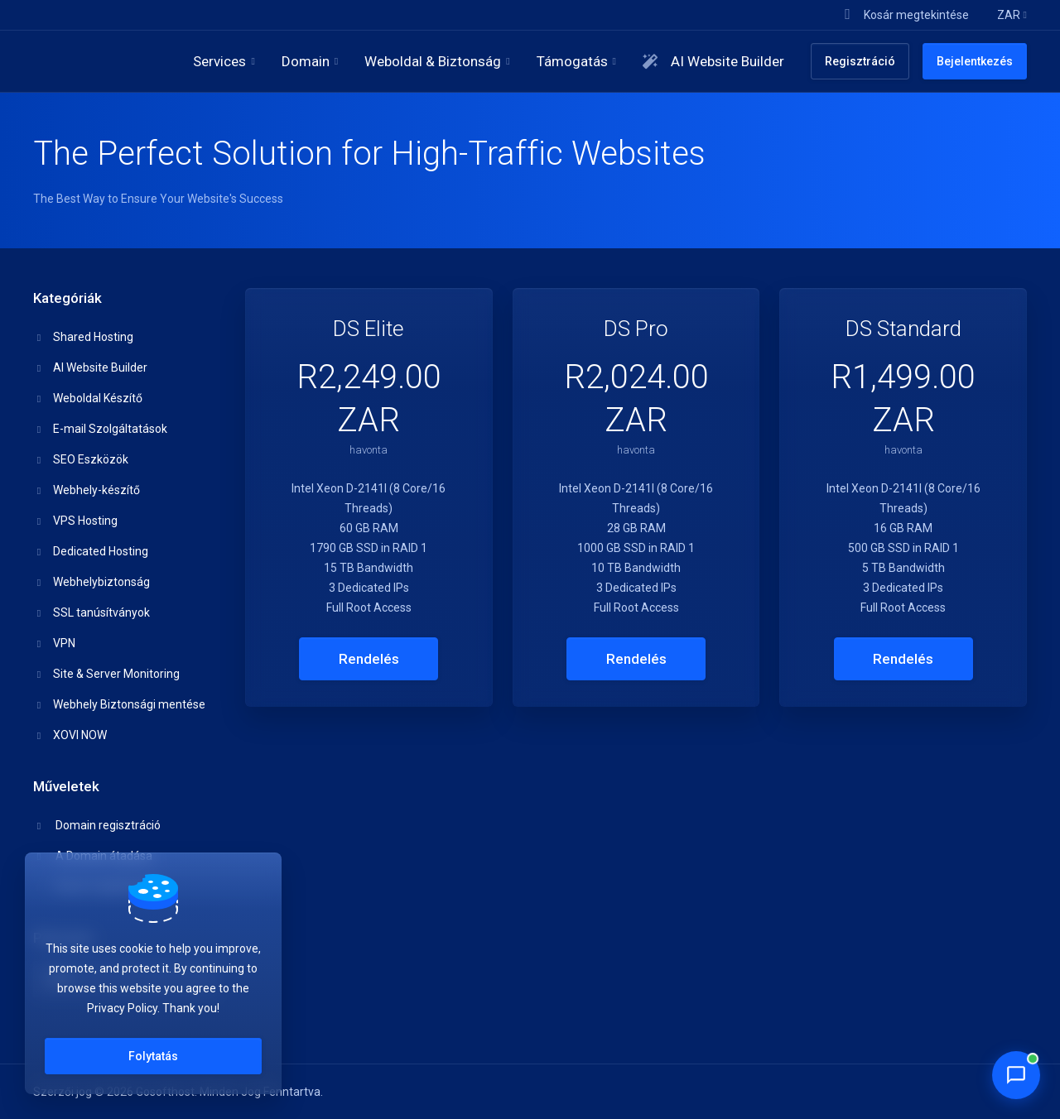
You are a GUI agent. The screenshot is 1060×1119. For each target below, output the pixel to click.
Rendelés (369, 659)
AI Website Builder (90, 367)
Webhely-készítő (87, 490)
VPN (54, 643)
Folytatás (153, 1056)
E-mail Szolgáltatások (100, 428)
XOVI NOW (70, 735)
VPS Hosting (76, 520)
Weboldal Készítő (88, 398)
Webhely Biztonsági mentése (119, 704)
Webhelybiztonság (92, 581)
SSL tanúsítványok (92, 612)
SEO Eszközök (81, 459)
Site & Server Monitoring (107, 673)
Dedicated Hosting (91, 551)
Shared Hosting (83, 336)
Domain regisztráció (97, 825)
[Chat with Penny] (1016, 1075)
